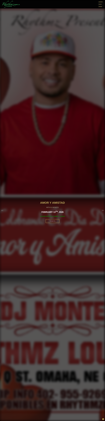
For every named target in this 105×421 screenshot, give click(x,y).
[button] (103, 210)
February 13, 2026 (58, 212)
